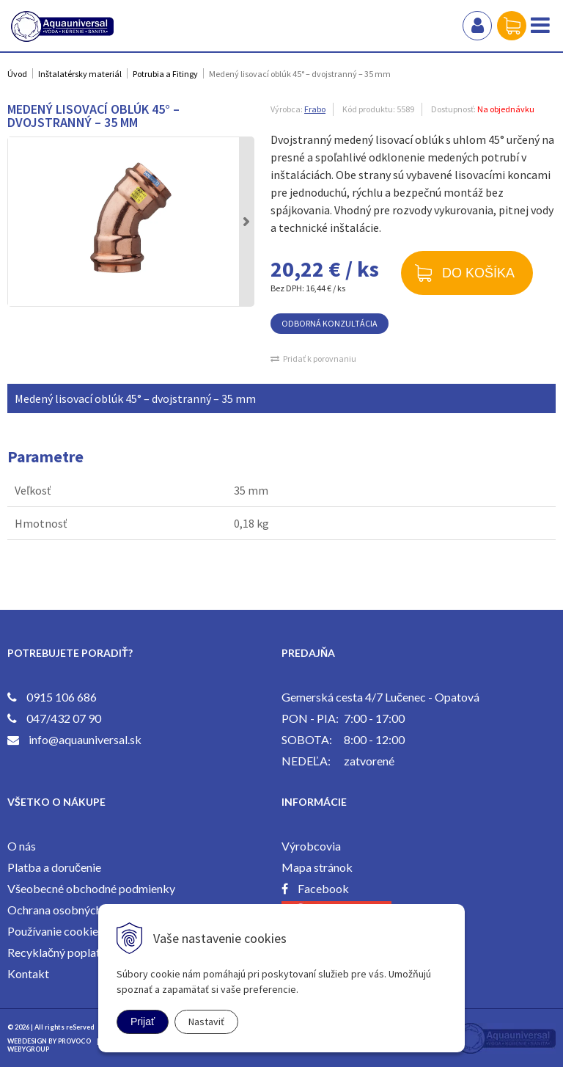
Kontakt (28, 973)
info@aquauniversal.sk (85, 739)
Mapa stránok (317, 867)
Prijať (142, 1021)
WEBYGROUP (28, 1049)
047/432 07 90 (63, 718)
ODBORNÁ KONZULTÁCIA (330, 323)
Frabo (314, 108)
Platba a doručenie (54, 867)
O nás (21, 846)
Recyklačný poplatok (60, 952)
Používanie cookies (55, 931)
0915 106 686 (61, 697)
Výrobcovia (311, 846)
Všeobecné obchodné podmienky (91, 888)
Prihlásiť (477, 25)
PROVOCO (74, 1041)
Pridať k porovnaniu (319, 358)
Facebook (323, 888)
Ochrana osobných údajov (72, 910)
